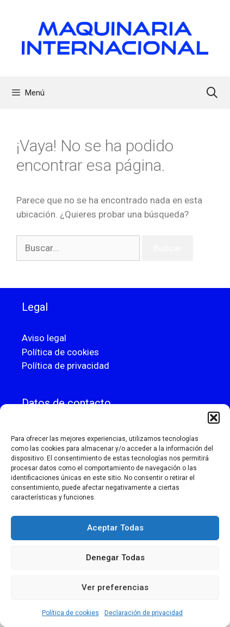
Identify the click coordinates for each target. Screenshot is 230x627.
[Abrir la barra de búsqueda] (212, 92)
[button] (213, 417)
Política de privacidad (65, 365)
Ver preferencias (115, 587)
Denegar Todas (115, 557)
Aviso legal (44, 337)
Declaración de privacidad (143, 613)
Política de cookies (70, 613)
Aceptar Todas (115, 528)
